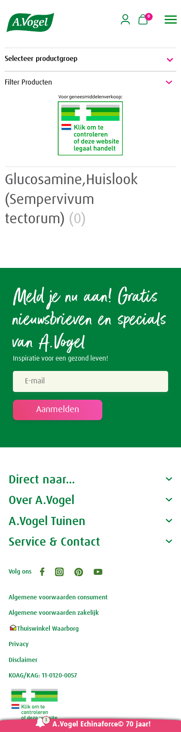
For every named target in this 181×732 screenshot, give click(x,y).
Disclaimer (23, 660)
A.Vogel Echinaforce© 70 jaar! (101, 724)
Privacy (19, 644)
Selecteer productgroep (90, 60)
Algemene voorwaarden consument (58, 597)
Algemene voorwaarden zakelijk (54, 613)
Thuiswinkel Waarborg (44, 629)
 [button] (171, 19)
